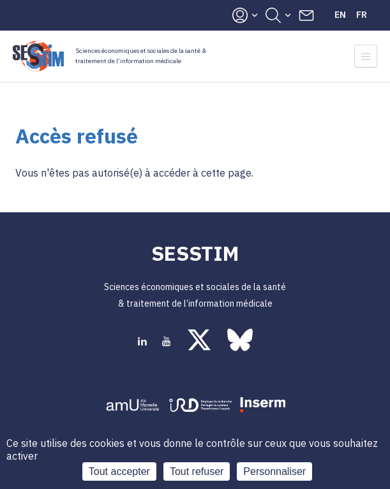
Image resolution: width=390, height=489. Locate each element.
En (340, 14)
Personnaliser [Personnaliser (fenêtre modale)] (274, 471)
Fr (361, 14)
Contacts (306, 15)
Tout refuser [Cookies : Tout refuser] (196, 471)
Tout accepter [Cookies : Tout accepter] (119, 471)
